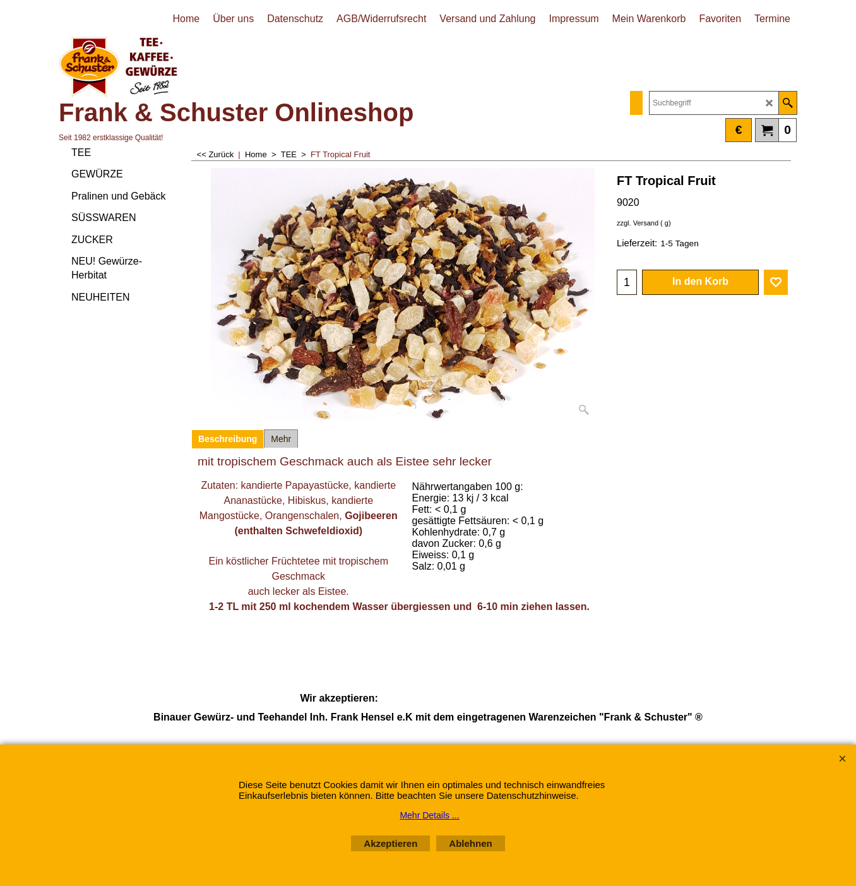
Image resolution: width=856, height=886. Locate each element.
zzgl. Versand (637, 223)
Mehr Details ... (429, 815)
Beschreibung (227, 439)
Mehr (281, 439)
